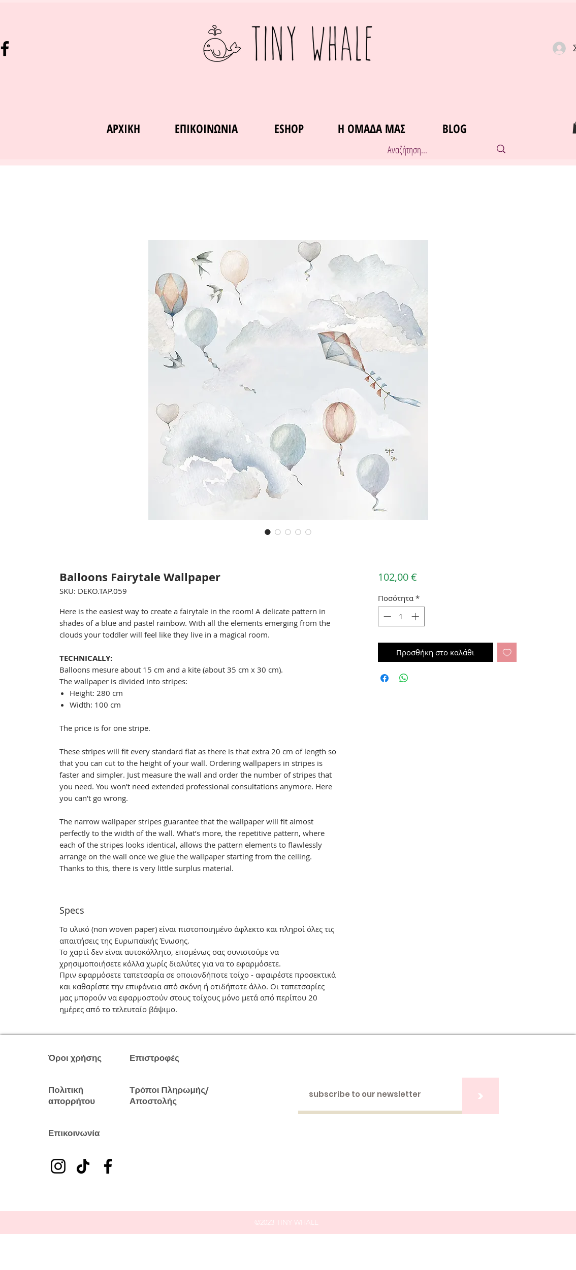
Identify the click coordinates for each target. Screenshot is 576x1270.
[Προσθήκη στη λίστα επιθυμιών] (507, 652)
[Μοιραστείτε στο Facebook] (384, 678)
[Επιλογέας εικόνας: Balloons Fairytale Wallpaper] (268, 532)
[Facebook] (108, 1166)
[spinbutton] (401, 616)
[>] (480, 1096)
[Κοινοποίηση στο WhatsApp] (404, 678)
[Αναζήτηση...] (428, 150)
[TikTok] (83, 1166)
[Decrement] (386, 616)
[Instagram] (58, 1166)
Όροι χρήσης (75, 1057)
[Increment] (416, 616)
